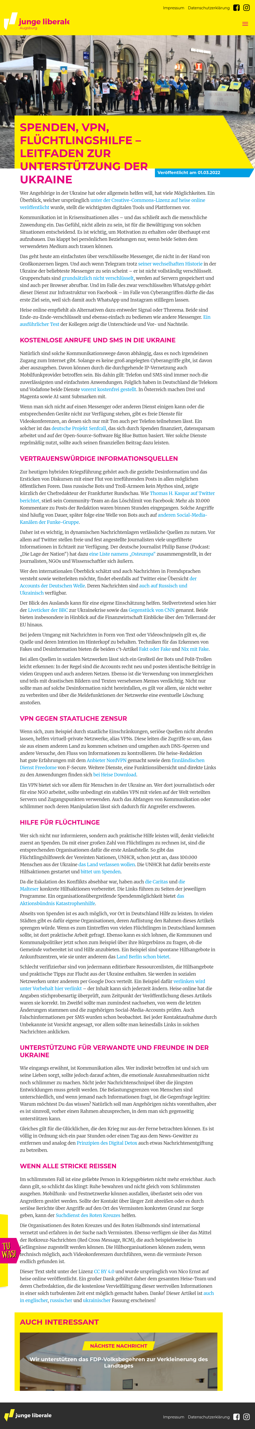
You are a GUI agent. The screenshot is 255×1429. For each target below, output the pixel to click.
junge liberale (27, 1415)
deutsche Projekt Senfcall (79, 428)
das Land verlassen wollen (106, 865)
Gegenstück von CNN (152, 610)
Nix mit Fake (195, 649)
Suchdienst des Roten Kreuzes (88, 1215)
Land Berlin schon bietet (143, 957)
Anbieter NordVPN (107, 760)
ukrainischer (97, 1300)
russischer (61, 1300)
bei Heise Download (114, 775)
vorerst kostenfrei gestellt (108, 389)
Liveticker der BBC (48, 610)
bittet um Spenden (101, 872)
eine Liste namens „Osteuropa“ (122, 554)
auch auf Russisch (158, 586)
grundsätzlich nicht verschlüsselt (98, 278)
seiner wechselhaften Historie (170, 264)
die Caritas (156, 882)
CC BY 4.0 (104, 1272)
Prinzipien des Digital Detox (107, 1143)
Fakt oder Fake (155, 649)
